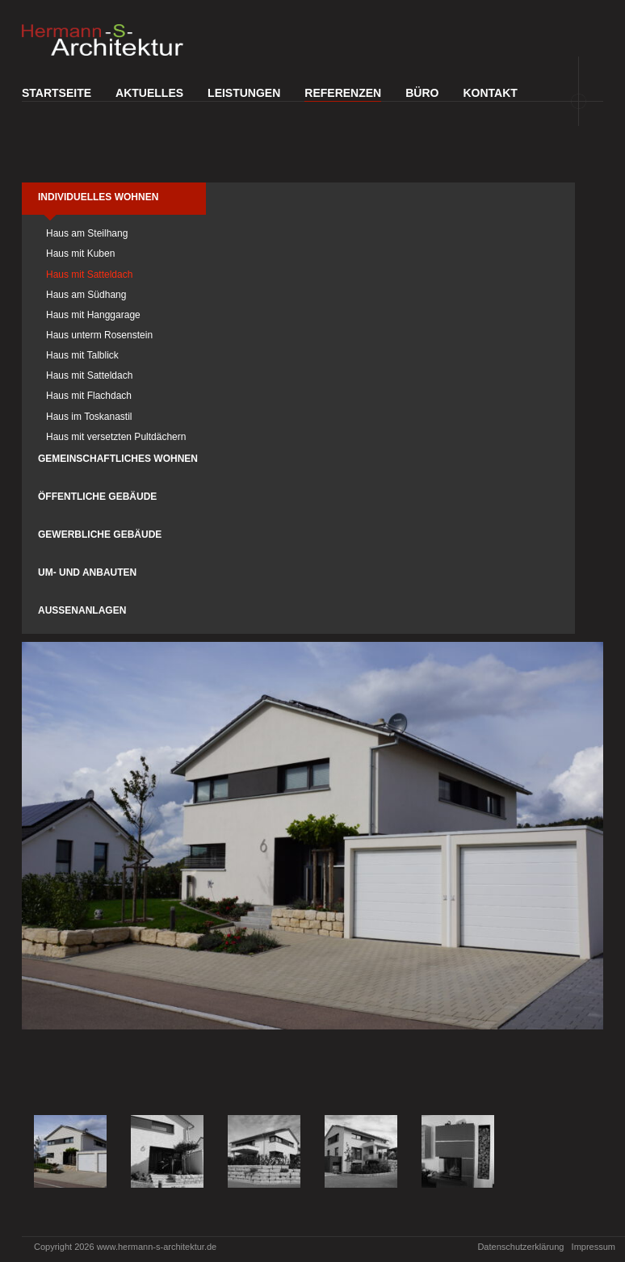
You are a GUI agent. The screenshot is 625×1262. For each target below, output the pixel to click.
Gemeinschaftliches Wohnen (118, 458)
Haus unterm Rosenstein (99, 335)
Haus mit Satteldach (89, 274)
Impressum (593, 1247)
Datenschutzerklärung (520, 1247)
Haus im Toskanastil (89, 416)
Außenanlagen (82, 610)
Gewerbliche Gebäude (99, 534)
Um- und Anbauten (87, 572)
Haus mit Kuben (80, 253)
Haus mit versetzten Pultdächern (116, 436)
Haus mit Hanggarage (93, 315)
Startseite (56, 92)
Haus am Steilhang (87, 233)
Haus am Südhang (86, 294)
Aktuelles (149, 92)
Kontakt (490, 92)
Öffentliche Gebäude (97, 496)
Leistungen (244, 92)
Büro (421, 92)
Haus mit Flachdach (89, 395)
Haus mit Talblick (82, 355)
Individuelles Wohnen (98, 197)
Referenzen (342, 92)
